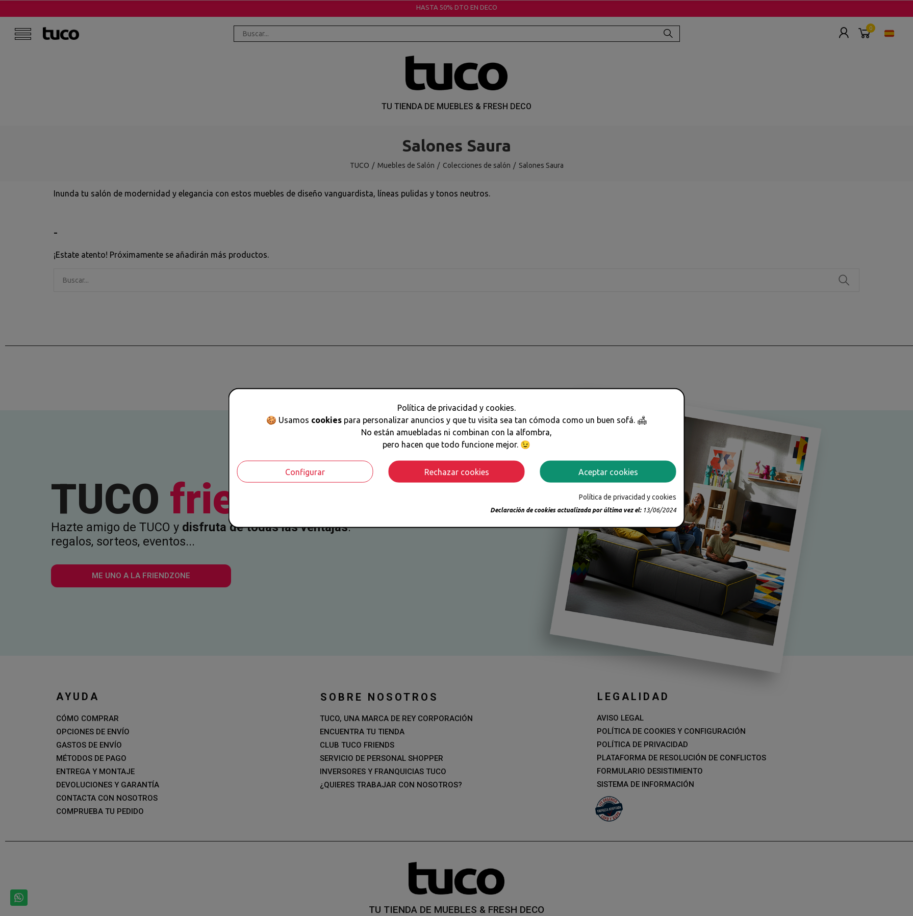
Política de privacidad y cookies (627, 497)
